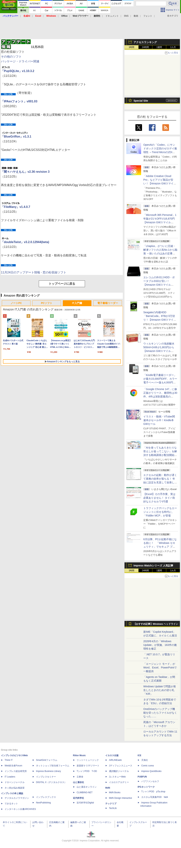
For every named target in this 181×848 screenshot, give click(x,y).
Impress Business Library (48, 771)
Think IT (9, 760)
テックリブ (110, 803)
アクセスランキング (145, 42)
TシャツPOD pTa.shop (153, 791)
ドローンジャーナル (15, 782)
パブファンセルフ (150, 781)
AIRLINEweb (115, 760)
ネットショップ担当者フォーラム (52, 765)
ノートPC (16, 303)
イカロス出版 (112, 755)
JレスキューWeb (117, 776)
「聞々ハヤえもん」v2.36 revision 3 (25, 171)
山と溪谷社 (78, 782)
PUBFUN (142, 776)
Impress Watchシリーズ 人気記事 (153, 565)
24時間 (145, 47)
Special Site (141, 100)
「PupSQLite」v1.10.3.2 (17, 71)
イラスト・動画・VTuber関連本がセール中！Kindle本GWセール (159, 420)
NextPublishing (43, 802)
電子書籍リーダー (107, 303)
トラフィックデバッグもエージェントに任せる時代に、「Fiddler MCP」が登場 (160, 512)
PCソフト (46, 303)
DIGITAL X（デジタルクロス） (51, 782)
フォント (147, 16)
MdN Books (114, 792)
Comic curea (147, 765)
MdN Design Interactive (120, 798)
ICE (139, 755)
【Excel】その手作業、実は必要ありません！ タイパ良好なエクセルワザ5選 (159, 498)
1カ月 (173, 47)
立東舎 (80, 776)
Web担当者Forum (13, 765)
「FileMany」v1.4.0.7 (15, 206)
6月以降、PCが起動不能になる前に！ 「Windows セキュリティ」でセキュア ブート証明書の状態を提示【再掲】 (160, 547)
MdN (107, 788)
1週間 (159, 47)
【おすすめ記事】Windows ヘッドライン (156, 624)
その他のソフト (11, 56)
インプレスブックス (46, 797)
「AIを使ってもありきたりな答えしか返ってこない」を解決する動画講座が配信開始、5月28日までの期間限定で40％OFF (160, 455)
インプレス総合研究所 (16, 771)
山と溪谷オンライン (87, 787)
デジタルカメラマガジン (17, 798)
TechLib (113, 808)
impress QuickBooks (151, 771)
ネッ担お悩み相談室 (15, 788)
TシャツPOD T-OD (87, 771)
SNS (126, 16)
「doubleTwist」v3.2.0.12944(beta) (25, 242)
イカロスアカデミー (119, 782)
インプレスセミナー (46, 776)
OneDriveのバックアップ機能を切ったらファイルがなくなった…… (160, 712)
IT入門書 (77, 303)
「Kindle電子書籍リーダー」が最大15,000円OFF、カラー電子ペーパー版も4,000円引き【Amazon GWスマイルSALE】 (160, 382)
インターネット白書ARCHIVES (20, 809)
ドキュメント (112, 16)
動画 (136, 16)
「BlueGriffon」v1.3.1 (16, 136)
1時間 (131, 47)
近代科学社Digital (85, 802)
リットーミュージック (88, 760)
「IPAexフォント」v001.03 (19, 101)
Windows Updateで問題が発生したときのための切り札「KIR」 (159, 690)
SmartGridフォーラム (46, 760)
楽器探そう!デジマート (88, 765)
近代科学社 (78, 798)
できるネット (11, 803)
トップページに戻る (62, 283)
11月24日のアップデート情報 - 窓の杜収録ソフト (33, 272)
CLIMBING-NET (85, 792)
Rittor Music (79, 755)
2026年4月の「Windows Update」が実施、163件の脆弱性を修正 (160, 645)
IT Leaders (10, 776)
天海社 (144, 760)
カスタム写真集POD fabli (154, 797)
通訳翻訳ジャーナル (119, 771)
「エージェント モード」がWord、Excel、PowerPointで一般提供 (160, 667)
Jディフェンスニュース (120, 765)
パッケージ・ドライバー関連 (20, 61)
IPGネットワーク (146, 787)
